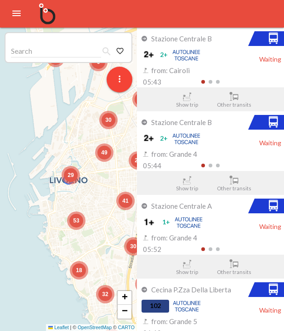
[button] (71, 175)
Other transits (234, 100)
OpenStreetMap (95, 327)
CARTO (126, 327)
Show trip (187, 100)
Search (21, 50)
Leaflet (58, 327)
